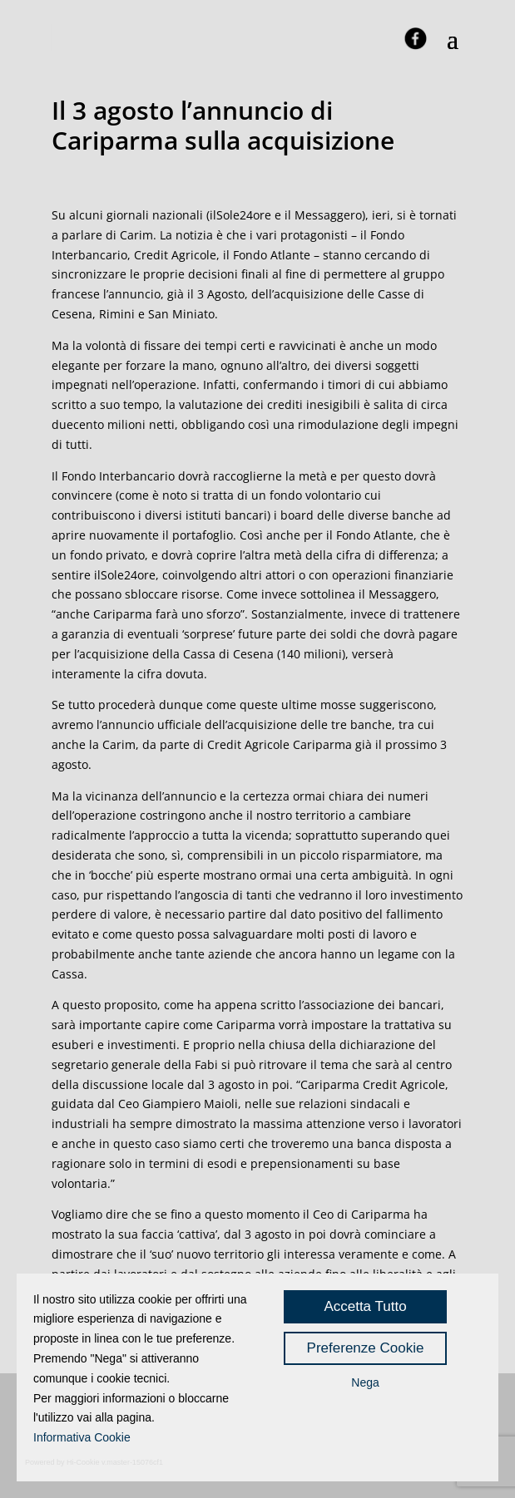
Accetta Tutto (365, 1306)
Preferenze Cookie (365, 1348)
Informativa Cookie (82, 1437)
